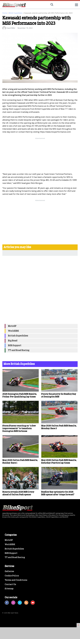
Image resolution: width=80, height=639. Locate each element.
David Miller (10, 28)
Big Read (12, 341)
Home (4, 13)
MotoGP (12, 326)
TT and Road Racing (18, 350)
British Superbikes (16, 13)
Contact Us (10, 584)
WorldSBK (13, 331)
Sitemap (9, 589)
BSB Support (14, 345)
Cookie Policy (12, 576)
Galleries (9, 571)
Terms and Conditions (16, 580)
